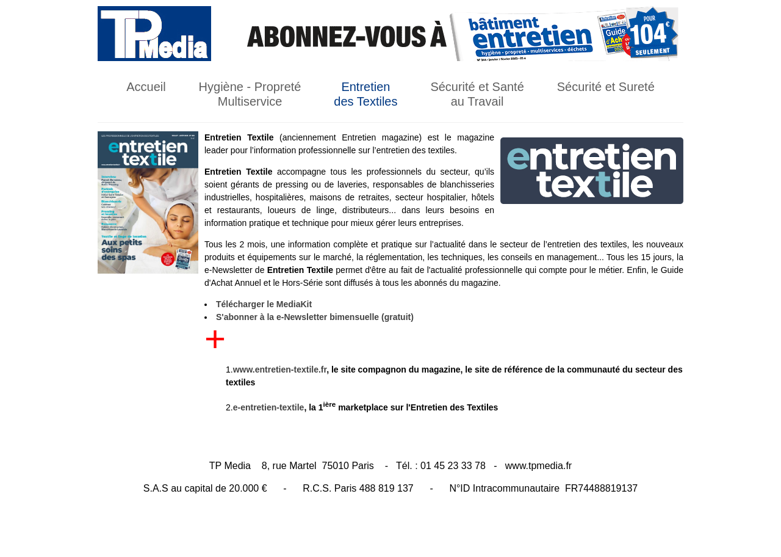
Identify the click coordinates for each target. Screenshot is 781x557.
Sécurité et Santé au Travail (477, 94)
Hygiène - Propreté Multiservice (250, 94)
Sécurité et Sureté (606, 86)
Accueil (145, 86)
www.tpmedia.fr (538, 466)
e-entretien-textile (268, 407)
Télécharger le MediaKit (264, 304)
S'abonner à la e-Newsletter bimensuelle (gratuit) (315, 317)
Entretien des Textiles (365, 94)
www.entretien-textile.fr (280, 369)
